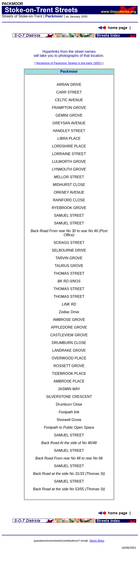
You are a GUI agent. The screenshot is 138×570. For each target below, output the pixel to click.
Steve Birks (96, 540)
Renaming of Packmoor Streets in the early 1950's (69, 63)
